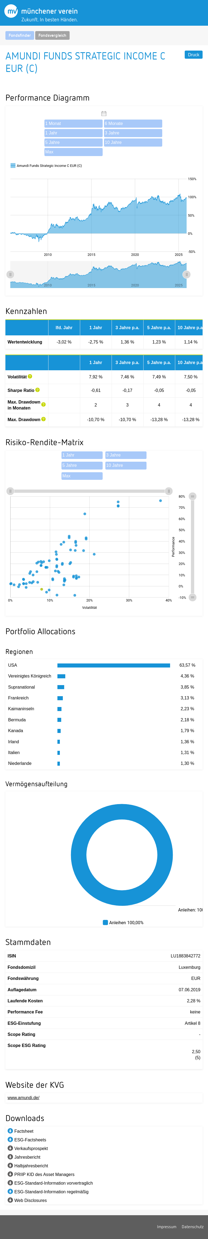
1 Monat (53, 123)
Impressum (166, 1227)
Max (49, 152)
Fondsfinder (20, 36)
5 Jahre (52, 142)
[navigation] (104, 35)
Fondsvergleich (52, 36)
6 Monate (114, 123)
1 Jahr (51, 133)
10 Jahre (113, 142)
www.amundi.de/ (23, 1097)
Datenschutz (193, 1227)
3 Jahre (112, 133)
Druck (193, 54)
